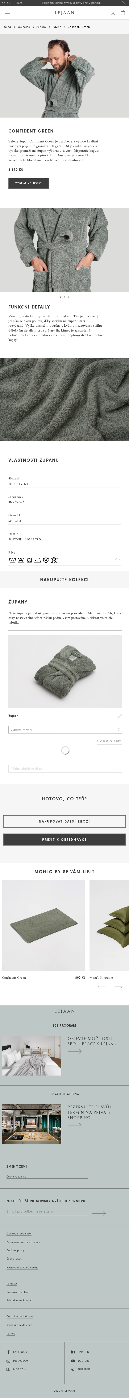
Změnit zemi (17, 1166)
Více (118, 559)
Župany (41, 27)
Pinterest (80, 1370)
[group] (43, 930)
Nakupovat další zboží (64, 821)
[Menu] (7, 12)
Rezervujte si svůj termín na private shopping (89, 1114)
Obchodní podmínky (19, 1233)
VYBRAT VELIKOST (28, 183)
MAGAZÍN (16, 1369)
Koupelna (23, 27)
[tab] (60, 297)
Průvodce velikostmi (109, 740)
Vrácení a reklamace (19, 1325)
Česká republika (16, 1176)
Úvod (7, 27)
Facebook (17, 1352)
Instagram (17, 1361)
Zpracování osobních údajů (23, 1242)
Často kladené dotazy (20, 1316)
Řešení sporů (14, 1258)
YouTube (80, 1361)
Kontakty (12, 1283)
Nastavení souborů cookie (22, 1267)
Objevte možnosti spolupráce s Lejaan (92, 1043)
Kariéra (11, 1333)
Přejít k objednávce (64, 840)
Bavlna (57, 27)
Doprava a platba (17, 1292)
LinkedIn (80, 1351)
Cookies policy (16, 1250)
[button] (102, 987)
